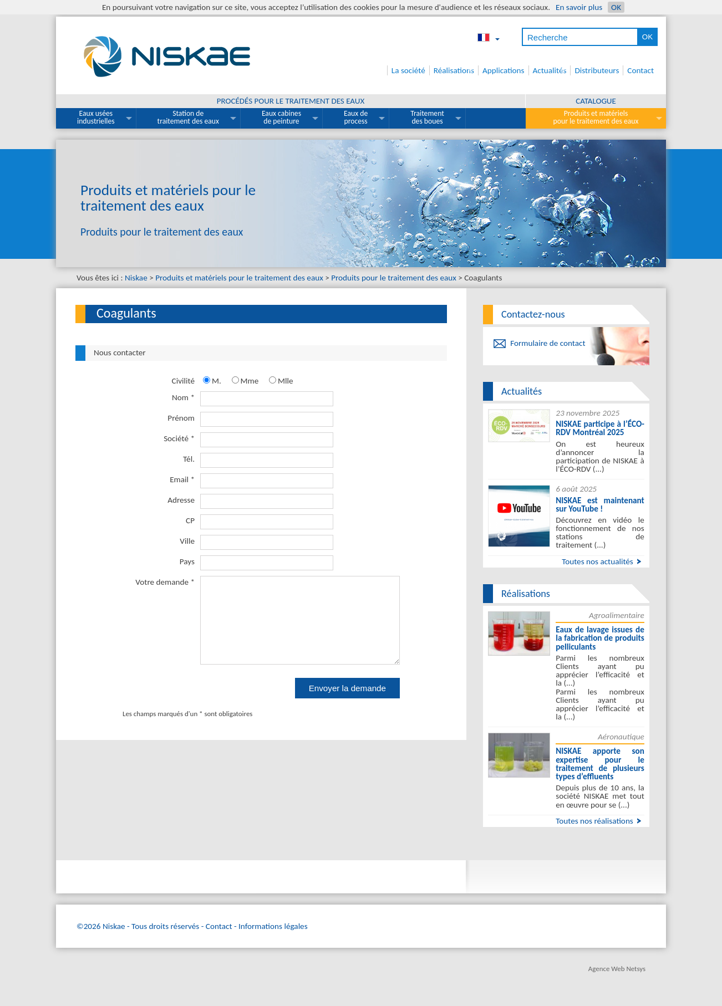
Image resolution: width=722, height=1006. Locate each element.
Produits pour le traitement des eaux (393, 278)
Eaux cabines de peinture (281, 117)
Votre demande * (165, 582)
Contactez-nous (533, 314)
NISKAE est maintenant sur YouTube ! (600, 505)
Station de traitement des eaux (188, 117)
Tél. (189, 459)
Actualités (550, 70)
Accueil (380, 70)
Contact (640, 70)
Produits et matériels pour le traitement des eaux (596, 117)
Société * (179, 438)
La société (408, 70)
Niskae (136, 278)
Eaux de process (356, 117)
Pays (187, 561)
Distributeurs (596, 70)
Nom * (183, 397)
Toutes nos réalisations (594, 821)
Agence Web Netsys (616, 968)
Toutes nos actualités (597, 561)
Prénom (181, 418)
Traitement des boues (427, 117)
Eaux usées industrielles (96, 117)
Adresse (181, 500)
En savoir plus (579, 7)
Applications (503, 70)
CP (190, 520)
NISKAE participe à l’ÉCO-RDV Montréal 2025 (600, 428)
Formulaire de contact (547, 343)
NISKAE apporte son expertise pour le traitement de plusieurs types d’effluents (600, 764)
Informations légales (273, 926)
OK (616, 7)
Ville (187, 541)
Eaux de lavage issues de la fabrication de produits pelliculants (600, 638)
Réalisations (454, 70)
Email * (182, 479)
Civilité (183, 381)
